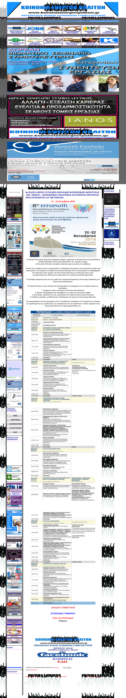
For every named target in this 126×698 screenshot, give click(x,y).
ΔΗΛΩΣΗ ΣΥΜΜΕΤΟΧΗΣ (63, 607)
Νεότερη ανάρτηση (32, 676)
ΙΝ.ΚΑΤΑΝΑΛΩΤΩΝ (15, 424)
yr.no (21, 377)
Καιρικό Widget (14, 369)
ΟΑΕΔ (15, 415)
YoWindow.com (11, 377)
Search (109, 201)
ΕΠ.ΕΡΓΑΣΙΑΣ (15, 420)
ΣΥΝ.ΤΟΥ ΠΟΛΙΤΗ (15, 428)
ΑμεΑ (15, 432)
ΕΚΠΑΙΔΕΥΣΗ (33, 670)
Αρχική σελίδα (61, 676)
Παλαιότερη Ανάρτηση (93, 676)
